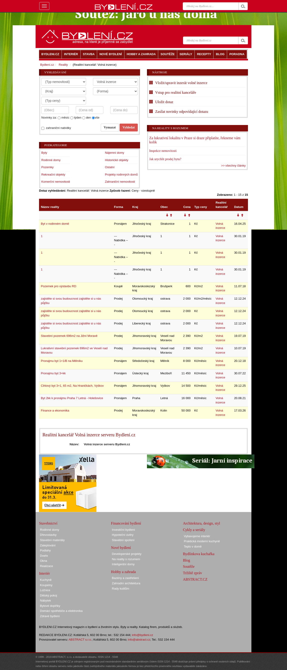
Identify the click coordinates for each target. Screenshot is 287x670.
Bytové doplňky (50, 606)
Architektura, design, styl (201, 523)
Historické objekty (116, 160)
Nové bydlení (121, 548)
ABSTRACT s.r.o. (80, 639)
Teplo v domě (193, 546)
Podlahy (45, 550)
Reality (63, 64)
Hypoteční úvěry (122, 535)
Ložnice (45, 590)
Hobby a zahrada (123, 572)
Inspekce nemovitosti (163, 151)
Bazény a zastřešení (125, 578)
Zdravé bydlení (50, 616)
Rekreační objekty (53, 174)
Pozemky (47, 167)
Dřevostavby (48, 535)
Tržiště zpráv (192, 573)
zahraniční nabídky (58, 128)
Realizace (46, 566)
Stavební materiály (52, 540)
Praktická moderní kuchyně (202, 541)
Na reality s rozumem (170, 128)
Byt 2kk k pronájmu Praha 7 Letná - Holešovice (72, 398)
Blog (186, 560)
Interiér (44, 573)
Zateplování (48, 545)
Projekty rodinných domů (121, 174)
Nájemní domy (114, 152)
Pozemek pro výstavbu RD (58, 286)
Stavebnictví (48, 523)
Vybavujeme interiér (197, 536)
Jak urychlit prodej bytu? (165, 159)
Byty (44, 152)
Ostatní (110, 167)
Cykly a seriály (194, 530)
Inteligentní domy (123, 564)
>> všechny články (233, 165)
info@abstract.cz (139, 639)
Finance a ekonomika (55, 410)
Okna (43, 560)
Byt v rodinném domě (55, 223)
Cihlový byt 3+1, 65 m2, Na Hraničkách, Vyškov (72, 385)
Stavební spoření (123, 540)
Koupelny (46, 585)
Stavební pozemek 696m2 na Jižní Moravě (69, 336)
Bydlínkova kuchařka (198, 554)
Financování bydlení (126, 523)
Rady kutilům (120, 588)
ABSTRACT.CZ (195, 579)
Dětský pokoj (48, 595)
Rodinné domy (51, 160)
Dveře (44, 555)
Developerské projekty (126, 554)
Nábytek (45, 600)
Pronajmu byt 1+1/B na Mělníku (62, 361)
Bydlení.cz (47, 64)
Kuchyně (46, 580)
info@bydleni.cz (142, 635)
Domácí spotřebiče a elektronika (61, 611)
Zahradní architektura (126, 583)
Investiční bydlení (123, 529)
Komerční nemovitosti (55, 181)
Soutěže (189, 566)
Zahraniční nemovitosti (120, 181)
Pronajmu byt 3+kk (53, 373)
